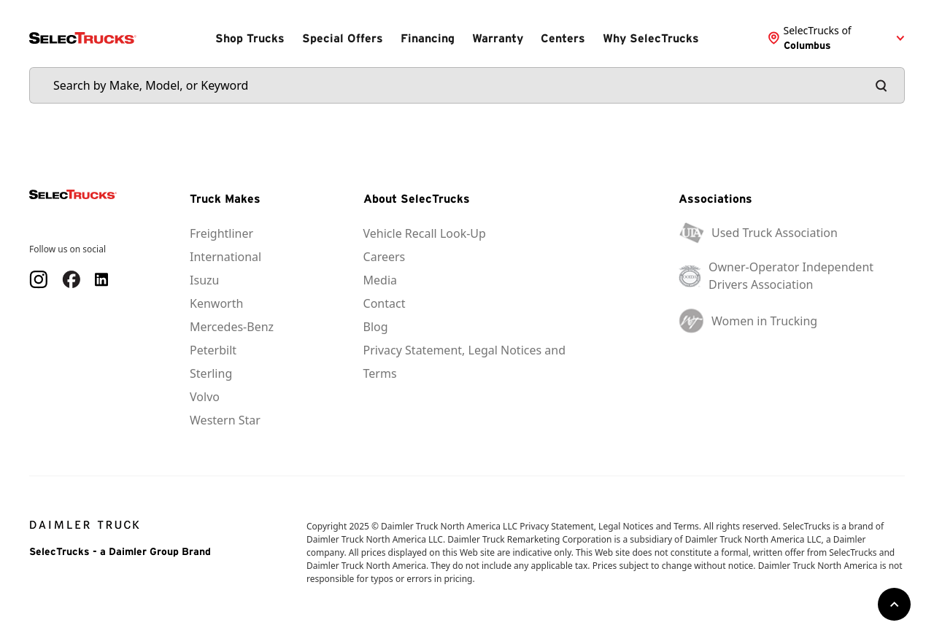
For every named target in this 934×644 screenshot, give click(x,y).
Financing (428, 37)
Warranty (497, 37)
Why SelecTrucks (651, 37)
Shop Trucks (250, 37)
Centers (563, 37)
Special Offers (342, 37)
